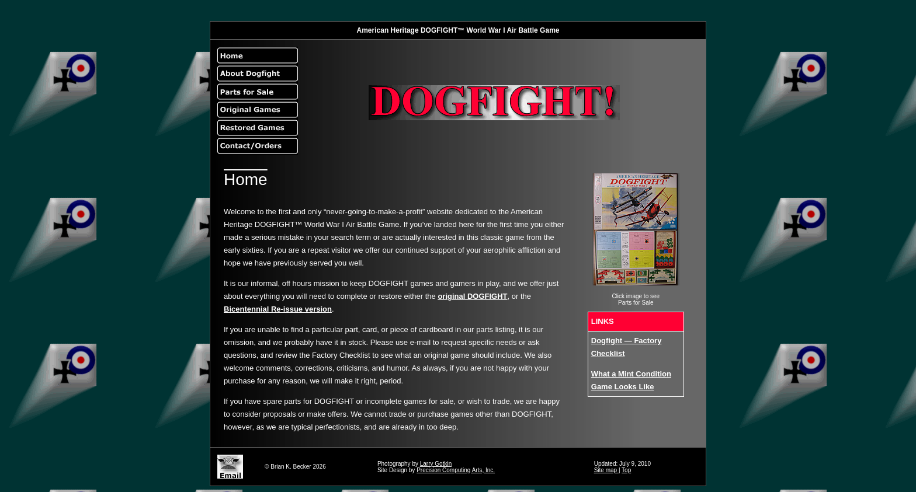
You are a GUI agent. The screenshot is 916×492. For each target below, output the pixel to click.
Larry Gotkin (436, 463)
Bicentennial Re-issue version (278, 309)
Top (626, 470)
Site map (606, 470)
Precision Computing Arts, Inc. (456, 470)
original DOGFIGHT (472, 296)
